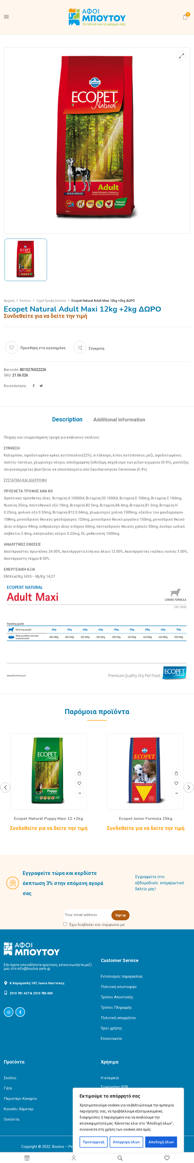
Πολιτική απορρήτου (118, 1018)
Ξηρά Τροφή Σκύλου (51, 300)
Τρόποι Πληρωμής (116, 1007)
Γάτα (8, 1088)
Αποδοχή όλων (161, 1142)
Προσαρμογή (93, 1142)
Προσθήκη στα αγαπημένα (42, 348)
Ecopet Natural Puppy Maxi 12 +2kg (48, 818)
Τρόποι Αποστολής (117, 997)
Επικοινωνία (111, 1038)
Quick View (79, 773)
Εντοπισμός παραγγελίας (122, 976)
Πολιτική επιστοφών (119, 986)
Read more (79, 793)
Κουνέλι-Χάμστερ (18, 1109)
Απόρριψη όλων (126, 1142)
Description (67, 420)
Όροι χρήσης (111, 1028)
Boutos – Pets (64, 1146)
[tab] (67, 420)
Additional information (119, 420)
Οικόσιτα (11, 1119)
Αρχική (9, 300)
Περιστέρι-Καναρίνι (20, 1098)
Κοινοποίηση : (16, 386)
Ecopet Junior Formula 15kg (145, 818)
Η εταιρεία (110, 1078)
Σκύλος (25, 300)
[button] (185, 17)
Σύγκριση (96, 348)
